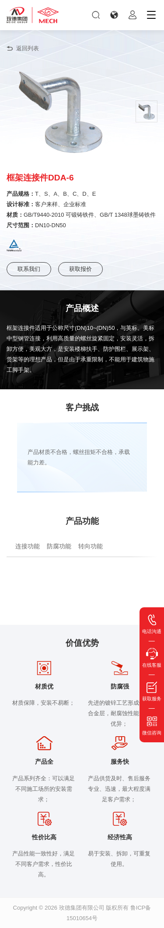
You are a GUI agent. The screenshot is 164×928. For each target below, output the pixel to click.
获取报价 (80, 269)
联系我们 (28, 269)
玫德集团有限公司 (82, 907)
